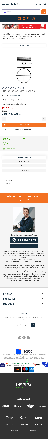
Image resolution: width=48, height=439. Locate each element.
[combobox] (21, 11)
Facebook (24, 338)
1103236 (9, 183)
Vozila (24, 166)
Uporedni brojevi (24, 157)
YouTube (28, 338)
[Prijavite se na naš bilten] (24, 325)
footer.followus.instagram (20, 338)
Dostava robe (24, 170)
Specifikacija (24, 161)
